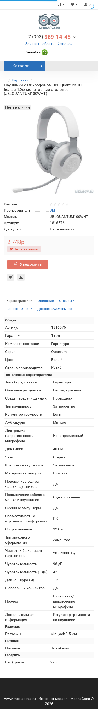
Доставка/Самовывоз (54, 309)
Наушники (20, 80)
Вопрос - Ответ (19, 308)
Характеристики (19, 301)
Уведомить (28, 264)
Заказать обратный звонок (49, 44)
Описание (46, 301)
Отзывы (66, 300)
